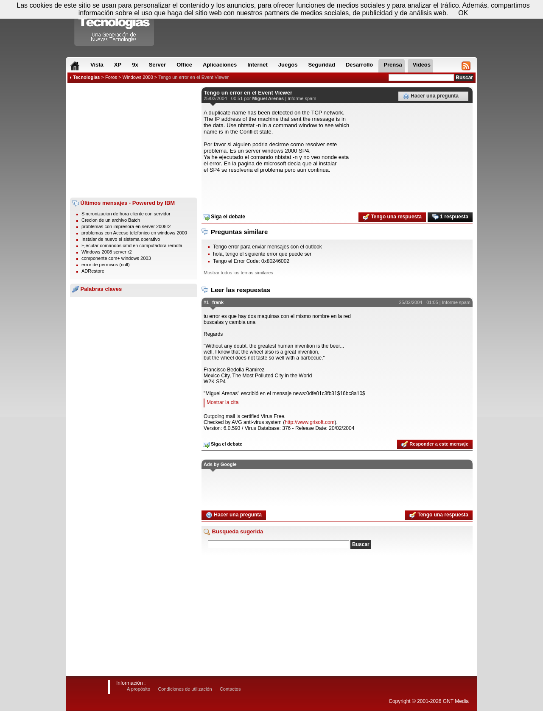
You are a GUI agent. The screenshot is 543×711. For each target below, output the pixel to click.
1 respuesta (450, 217)
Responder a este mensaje (434, 444)
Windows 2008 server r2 (106, 251)
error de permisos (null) (105, 264)
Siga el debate (224, 217)
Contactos (230, 688)
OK (463, 13)
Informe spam (302, 98)
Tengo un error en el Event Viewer (193, 77)
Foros (111, 77)
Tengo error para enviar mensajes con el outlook (267, 247)
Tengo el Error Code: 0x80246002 (251, 261)
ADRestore (92, 270)
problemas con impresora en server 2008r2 (126, 226)
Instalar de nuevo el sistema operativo (120, 239)
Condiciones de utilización (185, 688)
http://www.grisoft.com (309, 422)
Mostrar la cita (222, 402)
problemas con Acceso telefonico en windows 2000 (134, 232)
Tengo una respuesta (392, 217)
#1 (206, 302)
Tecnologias (86, 77)
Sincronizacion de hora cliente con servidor (126, 213)
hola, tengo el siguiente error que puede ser (262, 254)
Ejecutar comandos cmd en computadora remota (131, 245)
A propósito (138, 688)
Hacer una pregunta (431, 96)
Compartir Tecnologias (114, 25)
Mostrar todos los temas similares (238, 272)
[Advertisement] (133, 140)
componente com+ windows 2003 (116, 258)
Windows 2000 (138, 77)
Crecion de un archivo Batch (110, 220)
